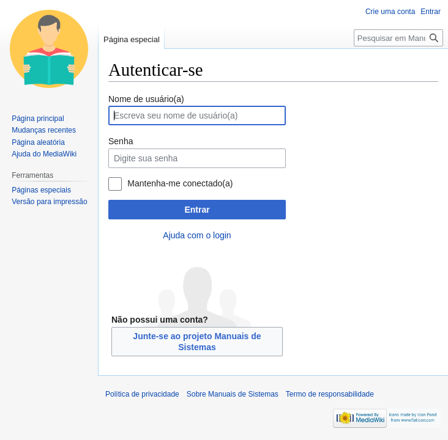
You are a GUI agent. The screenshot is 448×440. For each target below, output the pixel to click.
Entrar (196, 210)
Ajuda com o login (197, 235)
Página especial (131, 39)
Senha (120, 141)
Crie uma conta (390, 11)
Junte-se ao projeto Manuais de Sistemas (197, 341)
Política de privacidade (142, 394)
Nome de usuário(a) (146, 99)
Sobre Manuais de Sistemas (232, 394)
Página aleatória (38, 142)
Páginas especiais (41, 190)
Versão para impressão (49, 201)
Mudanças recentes (44, 130)
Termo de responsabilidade (330, 394)
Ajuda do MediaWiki (44, 154)
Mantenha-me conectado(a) (180, 183)
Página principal (38, 118)
